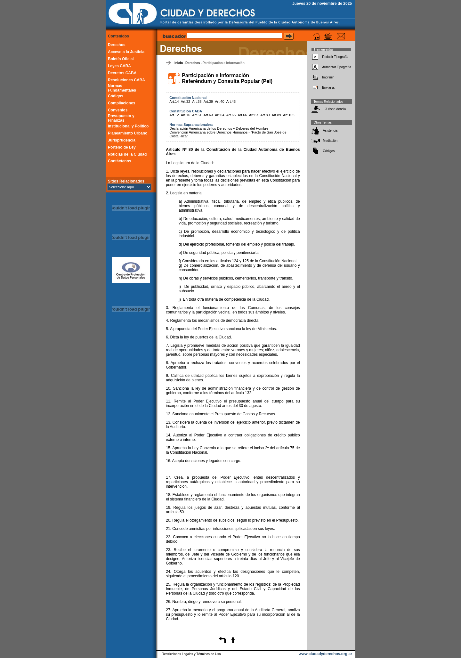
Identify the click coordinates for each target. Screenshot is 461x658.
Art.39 (208, 101)
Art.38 (196, 101)
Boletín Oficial (121, 59)
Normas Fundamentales (122, 88)
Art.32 (185, 101)
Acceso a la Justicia (126, 52)
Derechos (116, 45)
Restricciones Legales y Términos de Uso (191, 654)
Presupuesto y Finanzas (121, 118)
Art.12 (174, 115)
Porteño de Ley (122, 147)
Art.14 (174, 101)
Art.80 (265, 115)
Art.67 (253, 115)
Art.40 (219, 101)
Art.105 (288, 115)
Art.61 (196, 115)
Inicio (178, 63)
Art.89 (276, 115)
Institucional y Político (128, 126)
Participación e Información (224, 63)
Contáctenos (119, 161)
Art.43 (231, 101)
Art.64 (219, 115)
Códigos (115, 96)
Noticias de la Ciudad (127, 154)
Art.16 (185, 115)
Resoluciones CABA (126, 80)
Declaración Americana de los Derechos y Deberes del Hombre (218, 128)
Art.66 (242, 115)
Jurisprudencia (121, 140)
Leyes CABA (119, 66)
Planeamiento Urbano (127, 133)
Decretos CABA (122, 73)
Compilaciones (121, 103)
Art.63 (208, 115)
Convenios (117, 110)
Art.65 (231, 115)
